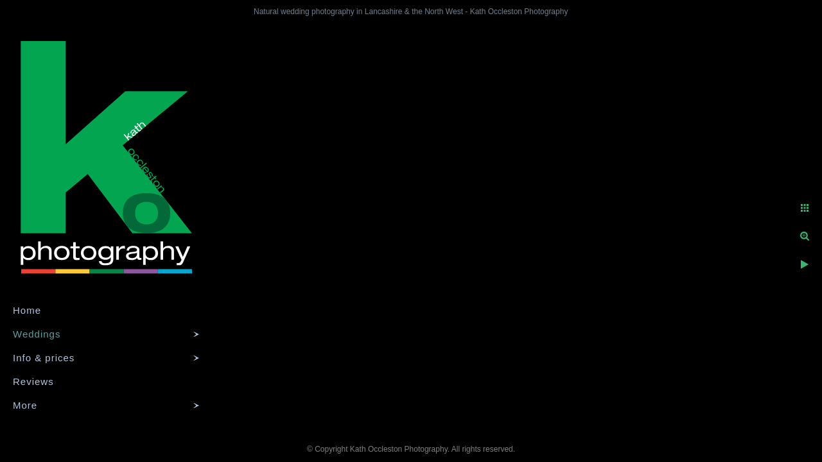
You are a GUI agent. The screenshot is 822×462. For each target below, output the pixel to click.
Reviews (33, 381)
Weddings (36, 334)
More (25, 405)
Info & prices (43, 357)
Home (27, 310)
